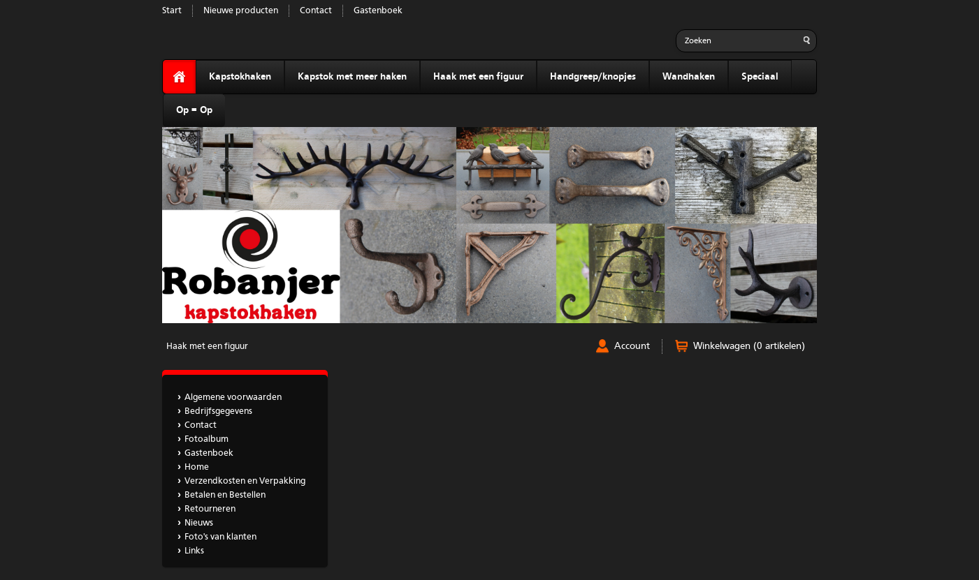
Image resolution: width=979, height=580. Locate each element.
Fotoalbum (206, 439)
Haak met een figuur (478, 77)
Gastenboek (378, 10)
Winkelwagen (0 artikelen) (749, 346)
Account (632, 346)
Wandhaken (688, 77)
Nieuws (198, 523)
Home (196, 467)
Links (194, 551)
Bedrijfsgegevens (218, 411)
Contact (316, 10)
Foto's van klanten (220, 537)
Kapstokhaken (240, 77)
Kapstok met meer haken (352, 77)
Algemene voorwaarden (233, 397)
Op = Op (194, 110)
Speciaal (759, 77)
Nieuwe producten (240, 10)
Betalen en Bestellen (225, 495)
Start (172, 10)
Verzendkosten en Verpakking (244, 481)
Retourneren (209, 509)
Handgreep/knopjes (593, 77)
